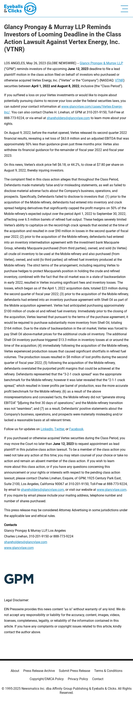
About (15, 671)
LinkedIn (47, 429)
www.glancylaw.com (111, 490)
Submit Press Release (74, 671)
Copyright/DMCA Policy (47, 679)
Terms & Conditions (108, 671)
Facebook (76, 429)
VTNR (119, 80)
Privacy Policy (78, 679)
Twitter (59, 429)
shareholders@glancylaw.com (68, 118)
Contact (97, 679)
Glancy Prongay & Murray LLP (101, 63)
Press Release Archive (39, 671)
